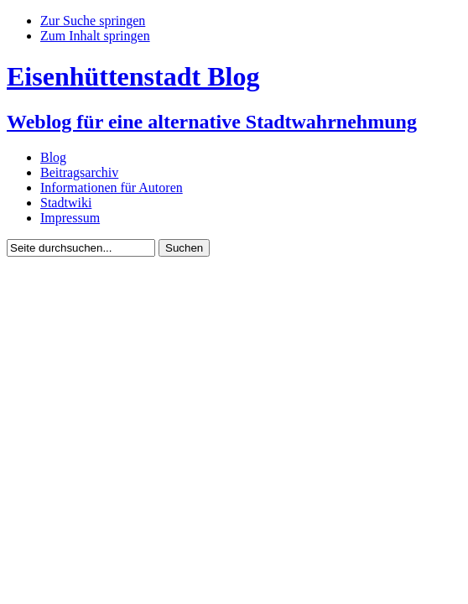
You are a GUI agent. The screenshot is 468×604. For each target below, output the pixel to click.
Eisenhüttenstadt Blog (133, 76)
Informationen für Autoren (111, 187)
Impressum (70, 218)
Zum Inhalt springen (95, 36)
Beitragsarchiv (79, 172)
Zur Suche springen (92, 20)
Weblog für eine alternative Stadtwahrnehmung (212, 122)
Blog (53, 157)
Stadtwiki (65, 202)
